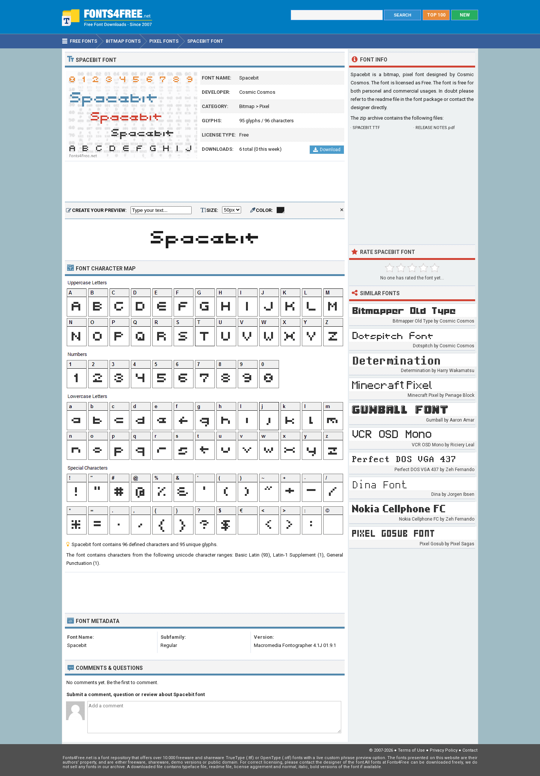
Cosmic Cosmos (257, 92)
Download (326, 149)
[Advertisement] (205, 182)
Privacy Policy (444, 750)
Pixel (264, 106)
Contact (469, 750)
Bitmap (247, 106)
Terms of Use (411, 750)
